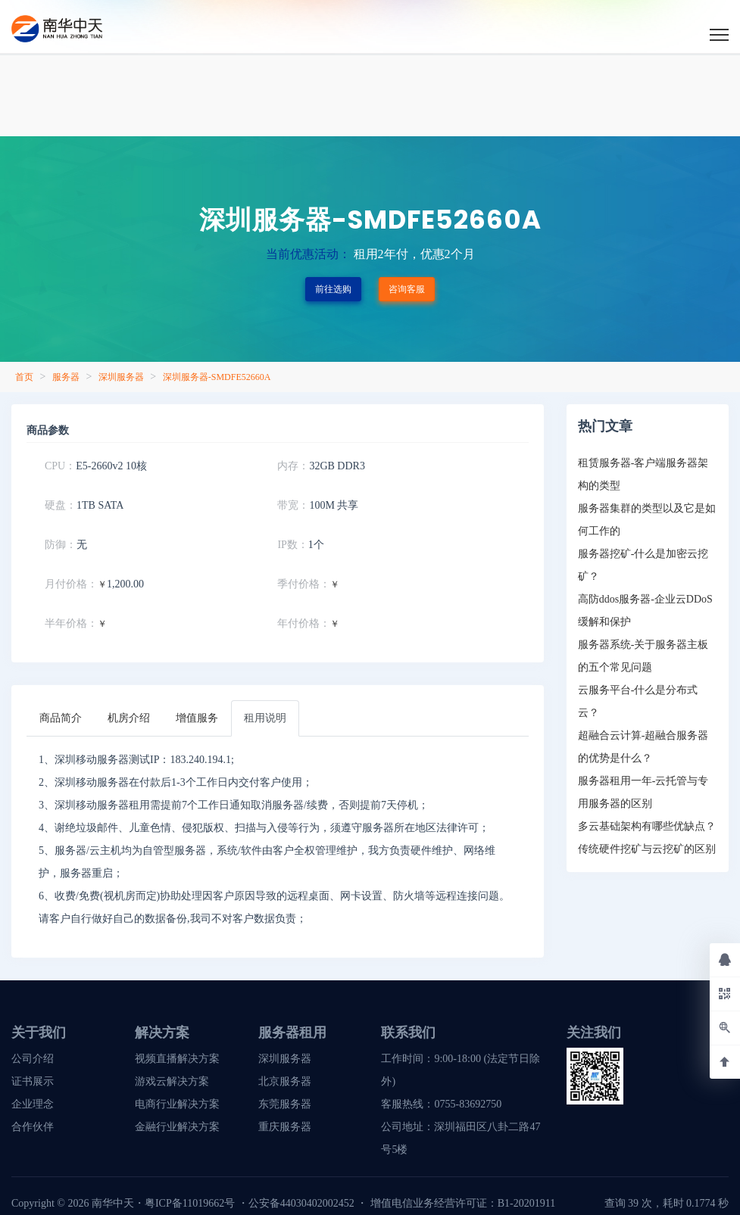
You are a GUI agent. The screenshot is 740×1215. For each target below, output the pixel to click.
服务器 (66, 377)
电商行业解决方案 (177, 1104)
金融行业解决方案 (177, 1126)
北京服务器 (284, 1081)
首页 (24, 377)
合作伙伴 (32, 1126)
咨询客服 (407, 289)
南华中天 (111, 1203)
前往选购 (333, 289)
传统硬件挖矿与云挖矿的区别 (647, 849)
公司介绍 (32, 1058)
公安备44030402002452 (301, 1203)
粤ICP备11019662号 (190, 1203)
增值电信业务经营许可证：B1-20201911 (462, 1203)
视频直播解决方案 (177, 1058)
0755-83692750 (467, 1104)
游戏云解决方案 (172, 1081)
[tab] (61, 718)
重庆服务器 (284, 1126)
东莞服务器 (284, 1104)
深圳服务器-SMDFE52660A (217, 377)
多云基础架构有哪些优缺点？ (647, 826)
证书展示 (32, 1081)
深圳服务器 (121, 377)
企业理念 (32, 1104)
